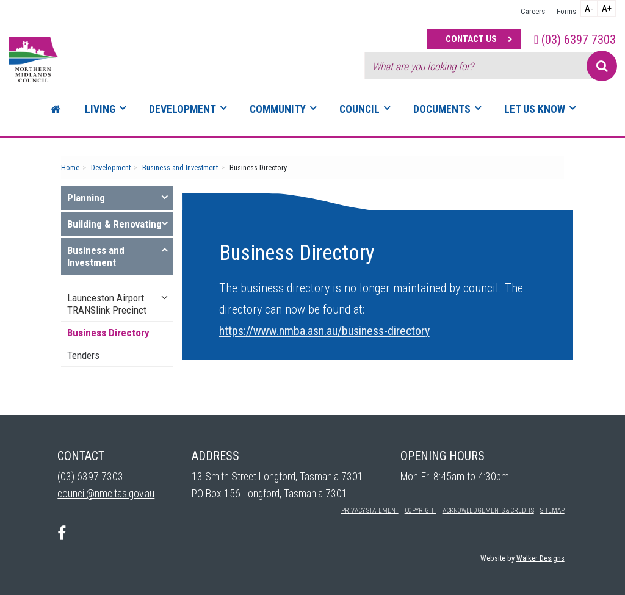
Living (100, 109)
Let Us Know (534, 109)
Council (359, 109)
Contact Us (471, 39)
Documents (442, 109)
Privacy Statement (370, 510)
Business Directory (108, 332)
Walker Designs (540, 558)
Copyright (420, 510)
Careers (533, 11)
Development (182, 109)
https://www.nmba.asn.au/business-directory (324, 330)
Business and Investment (180, 167)
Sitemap (552, 510)
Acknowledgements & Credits (488, 510)
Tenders (83, 355)
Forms (566, 11)
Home (70, 167)
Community (278, 109)
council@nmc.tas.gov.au (105, 494)
